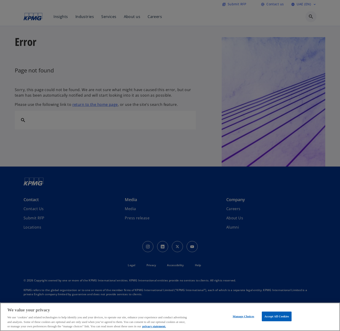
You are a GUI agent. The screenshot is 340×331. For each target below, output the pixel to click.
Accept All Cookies (276, 316)
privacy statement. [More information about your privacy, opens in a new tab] (154, 326)
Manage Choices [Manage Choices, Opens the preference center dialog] (243, 316)
